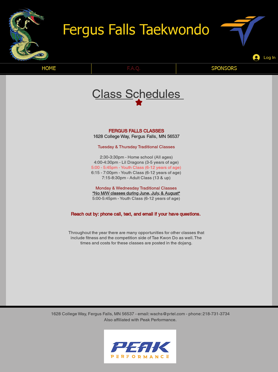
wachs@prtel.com (167, 313)
